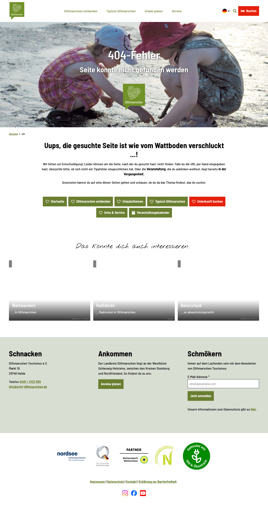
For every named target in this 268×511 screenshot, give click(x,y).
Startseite (13, 134)
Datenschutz (115, 482)
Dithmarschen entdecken (81, 11)
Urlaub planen (154, 11)
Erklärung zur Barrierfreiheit (158, 482)
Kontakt (131, 482)
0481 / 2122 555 (30, 382)
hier (253, 409)
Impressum (97, 482)
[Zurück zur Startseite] (17, 10)
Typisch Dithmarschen (121, 11)
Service (177, 11)
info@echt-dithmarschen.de (28, 387)
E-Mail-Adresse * (199, 377)
